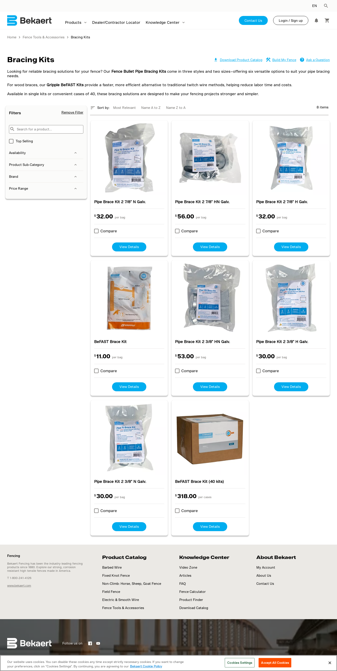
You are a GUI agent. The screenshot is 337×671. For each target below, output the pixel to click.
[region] (168, 663)
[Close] (330, 663)
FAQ (182, 583)
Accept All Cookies (275, 662)
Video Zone (188, 567)
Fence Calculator (192, 592)
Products (73, 22)
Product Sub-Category (43, 165)
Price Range (43, 188)
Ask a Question (315, 60)
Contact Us (253, 20)
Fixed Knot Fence (116, 575)
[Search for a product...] (46, 129)
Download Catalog (193, 608)
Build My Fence (281, 60)
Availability (43, 153)
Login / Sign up (291, 20)
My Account (265, 567)
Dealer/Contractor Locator (116, 22)
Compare (108, 231)
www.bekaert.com (19, 585)
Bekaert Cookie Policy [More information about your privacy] (146, 666)
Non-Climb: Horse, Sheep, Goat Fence (131, 583)
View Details (129, 247)
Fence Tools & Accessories (123, 608)
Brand (43, 176)
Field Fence (111, 592)
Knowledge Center (162, 22)
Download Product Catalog (238, 60)
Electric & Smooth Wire (120, 600)
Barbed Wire (112, 567)
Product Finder (191, 600)
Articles (185, 575)
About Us (263, 575)
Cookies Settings (239, 662)
